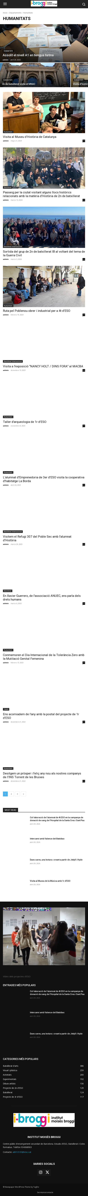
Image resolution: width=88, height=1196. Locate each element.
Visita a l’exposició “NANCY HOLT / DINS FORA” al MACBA (43, 366)
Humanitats (8, 51)
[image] (44, 936)
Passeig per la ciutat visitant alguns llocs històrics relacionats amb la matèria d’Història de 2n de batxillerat (41, 194)
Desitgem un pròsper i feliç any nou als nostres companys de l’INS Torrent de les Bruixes (42, 775)
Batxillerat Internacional (13, 247)
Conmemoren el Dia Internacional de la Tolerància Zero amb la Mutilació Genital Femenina (43, 656)
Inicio (5, 12)
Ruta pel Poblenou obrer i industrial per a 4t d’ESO (36, 311)
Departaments (15, 12)
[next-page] (23, 794)
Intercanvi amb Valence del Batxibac (47, 838)
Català (6, 709)
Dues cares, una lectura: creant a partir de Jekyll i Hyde (56, 860)
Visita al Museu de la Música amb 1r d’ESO (50, 881)
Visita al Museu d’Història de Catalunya (29, 137)
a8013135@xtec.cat (22, 1152)
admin (6, 141)
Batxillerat (7, 187)
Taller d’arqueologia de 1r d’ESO (24, 422)
